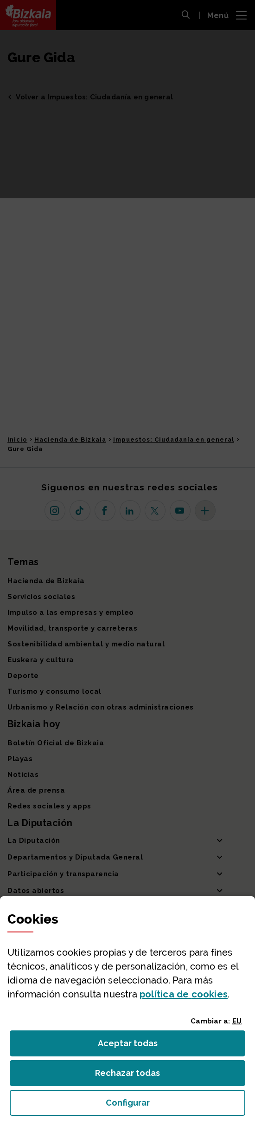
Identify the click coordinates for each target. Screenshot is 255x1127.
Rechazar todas (134, 1075)
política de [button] (184, 994)
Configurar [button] (176, 1105)
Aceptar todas (136, 1046)
